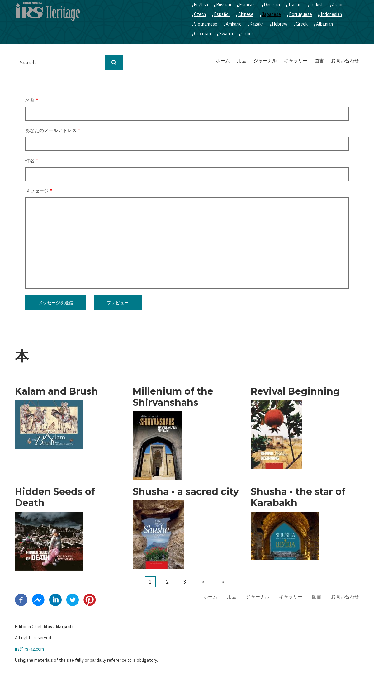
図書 (319, 61)
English (201, 4)
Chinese (245, 14)
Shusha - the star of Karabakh (298, 497)
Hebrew (279, 24)
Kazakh (257, 24)
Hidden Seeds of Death (55, 497)
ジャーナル (265, 61)
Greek (302, 24)
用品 (241, 61)
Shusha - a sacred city (186, 491)
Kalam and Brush (56, 391)
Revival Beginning (295, 391)
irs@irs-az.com (29, 649)
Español (222, 14)
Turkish (317, 4)
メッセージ (37, 191)
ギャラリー (295, 61)
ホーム (223, 61)
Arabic (338, 4)
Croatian (202, 33)
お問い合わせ (345, 61)
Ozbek (247, 33)
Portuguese (300, 14)
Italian (294, 4)
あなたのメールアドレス (51, 130)
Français (247, 4)
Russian (223, 4)
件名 (30, 160)
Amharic (233, 24)
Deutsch (272, 4)
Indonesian (331, 14)
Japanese (271, 14)
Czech (200, 14)
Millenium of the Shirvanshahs (173, 397)
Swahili (226, 33)
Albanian (324, 24)
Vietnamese (205, 24)
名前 (30, 100)
